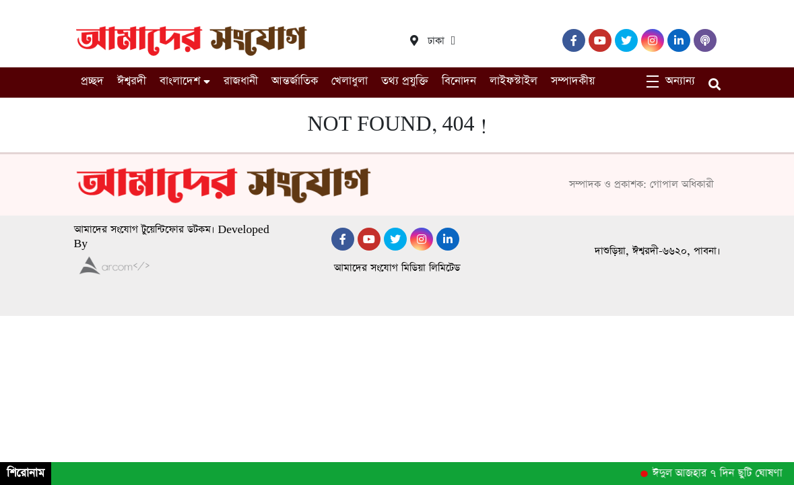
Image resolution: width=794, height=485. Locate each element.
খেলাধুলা (349, 81)
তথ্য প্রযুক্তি (404, 81)
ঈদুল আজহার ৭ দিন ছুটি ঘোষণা (720, 473)
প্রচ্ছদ (92, 81)
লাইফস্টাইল (513, 81)
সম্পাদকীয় (573, 81)
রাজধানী (241, 81)
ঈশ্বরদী (131, 81)
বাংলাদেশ (180, 81)
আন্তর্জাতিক (294, 81)
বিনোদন (459, 81)
